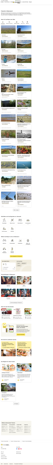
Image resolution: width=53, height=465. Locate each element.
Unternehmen (3, 455)
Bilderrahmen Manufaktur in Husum (7, 94)
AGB (1, 463)
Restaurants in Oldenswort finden (24, 347)
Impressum (11, 463)
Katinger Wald (19, 64)
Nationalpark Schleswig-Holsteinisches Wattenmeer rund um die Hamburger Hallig (24, 202)
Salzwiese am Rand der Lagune (22, 108)
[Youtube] (19, 449)
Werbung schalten (4, 456)
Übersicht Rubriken (4, 458)
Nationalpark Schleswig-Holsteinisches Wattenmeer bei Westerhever (24, 124)
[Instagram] (21, 449)
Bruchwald (3, 49)
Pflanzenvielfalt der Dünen (6, 185)
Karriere (2, 453)
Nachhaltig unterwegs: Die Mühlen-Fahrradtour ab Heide (7, 202)
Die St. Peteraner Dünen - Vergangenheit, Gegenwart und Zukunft (24, 140)
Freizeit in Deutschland (4, 441)
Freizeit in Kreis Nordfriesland (26, 441)
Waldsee (3, 78)
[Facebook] (17, 449)
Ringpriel (18, 49)
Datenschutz (6, 463)
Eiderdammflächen (20, 78)
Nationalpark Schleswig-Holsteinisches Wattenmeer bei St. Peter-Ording (24, 186)
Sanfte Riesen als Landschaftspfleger (8, 155)
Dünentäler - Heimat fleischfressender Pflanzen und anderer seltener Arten (23, 156)
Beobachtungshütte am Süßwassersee (8, 108)
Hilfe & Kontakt (18, 453)
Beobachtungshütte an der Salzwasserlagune (21, 93)
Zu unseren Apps (3, 448)
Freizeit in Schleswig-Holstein (14, 441)
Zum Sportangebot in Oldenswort (8, 347)
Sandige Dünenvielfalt (5, 139)
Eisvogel (3, 64)
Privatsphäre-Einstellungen (18, 463)
